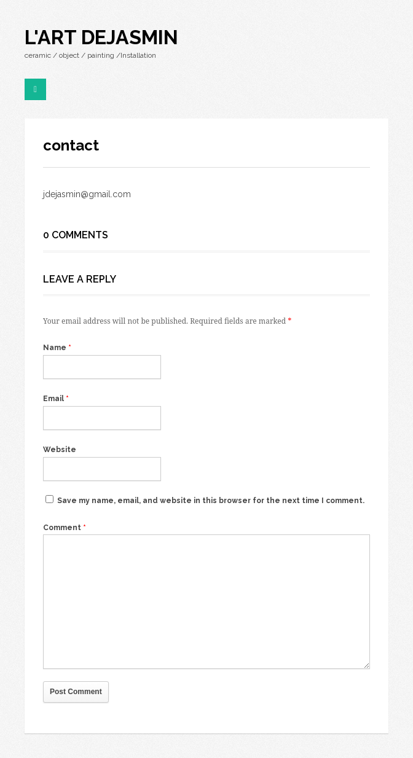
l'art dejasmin (101, 37)
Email (56, 398)
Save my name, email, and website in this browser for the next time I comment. (210, 500)
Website (59, 449)
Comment (64, 527)
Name (57, 347)
